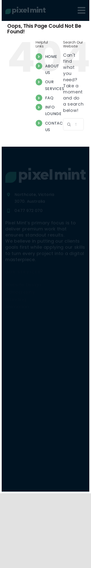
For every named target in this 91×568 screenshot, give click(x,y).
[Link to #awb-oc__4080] (82, 10)
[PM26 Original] (25, 9)
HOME (51, 56)
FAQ (49, 98)
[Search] (69, 124)
